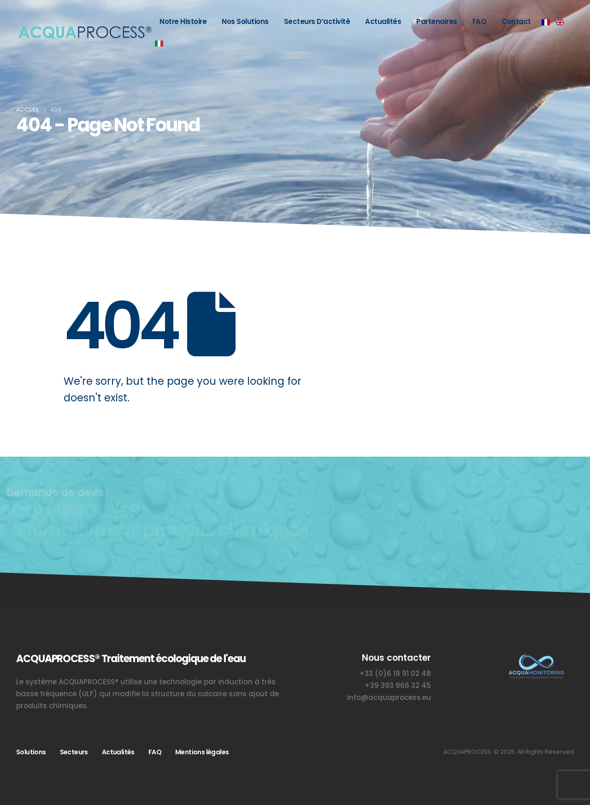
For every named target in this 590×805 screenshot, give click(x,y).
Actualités (383, 21)
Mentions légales (202, 752)
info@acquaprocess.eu (389, 697)
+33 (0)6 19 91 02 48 (395, 673)
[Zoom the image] (536, 657)
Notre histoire (182, 21)
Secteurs (74, 752)
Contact (516, 21)
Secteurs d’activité (317, 21)
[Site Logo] (84, 32)
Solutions (31, 752)
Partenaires (436, 21)
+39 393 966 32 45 (398, 685)
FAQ (479, 21)
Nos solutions (245, 21)
